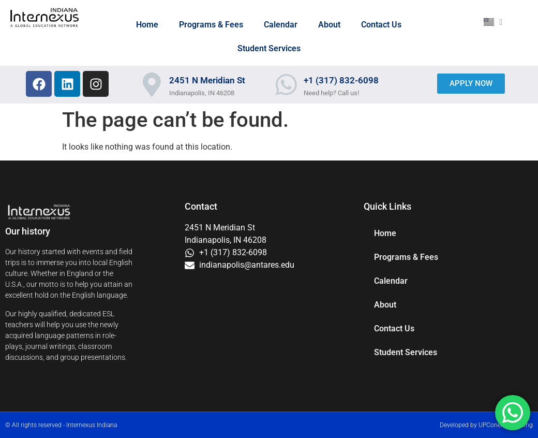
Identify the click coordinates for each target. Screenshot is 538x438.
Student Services (269, 48)
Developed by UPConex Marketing (486, 425)
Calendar (280, 25)
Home (147, 25)
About (329, 25)
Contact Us (381, 25)
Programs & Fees (211, 25)
